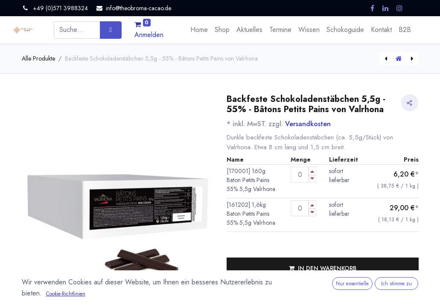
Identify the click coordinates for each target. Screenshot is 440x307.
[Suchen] (111, 29)
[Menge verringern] (312, 178)
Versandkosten (308, 124)
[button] (323, 268)
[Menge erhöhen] (312, 171)
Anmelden (148, 35)
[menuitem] (199, 29)
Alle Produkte (38, 58)
